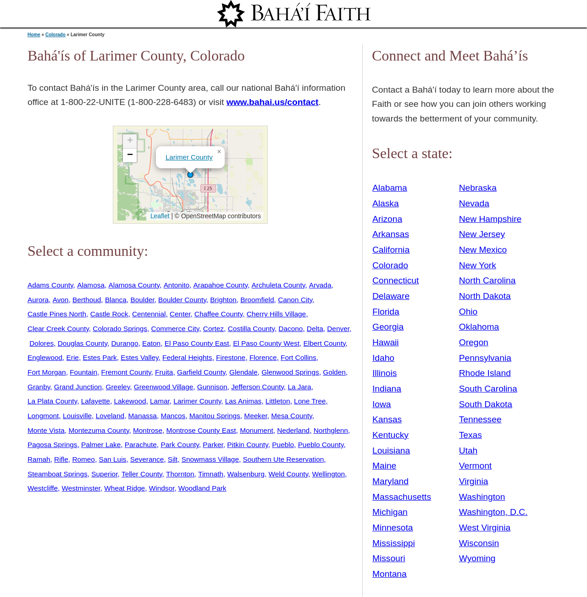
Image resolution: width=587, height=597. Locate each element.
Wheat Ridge (124, 488)
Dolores (41, 343)
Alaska (385, 203)
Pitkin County (247, 444)
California (391, 249)
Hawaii (385, 342)
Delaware (391, 296)
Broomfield (257, 300)
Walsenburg (246, 474)
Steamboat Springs (58, 474)
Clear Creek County (58, 328)
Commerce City (175, 328)
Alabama (389, 188)
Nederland (293, 430)
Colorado (55, 34)
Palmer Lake (101, 444)
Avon (61, 300)
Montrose (147, 430)
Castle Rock (109, 314)
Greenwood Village (164, 387)
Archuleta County (278, 285)
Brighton (223, 300)
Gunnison (212, 387)
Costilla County (251, 328)
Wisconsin (479, 543)
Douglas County (82, 343)
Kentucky (390, 435)
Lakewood (130, 401)
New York (477, 265)
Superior (104, 474)
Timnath (210, 474)
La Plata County (52, 401)
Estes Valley (139, 357)
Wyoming (477, 558)
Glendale (243, 372)
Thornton (180, 474)
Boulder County (182, 300)
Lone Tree (310, 401)
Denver (338, 328)
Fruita (164, 372)
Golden (334, 372)
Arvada (320, 285)
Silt (172, 459)
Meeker (255, 416)
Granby (39, 387)
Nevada (474, 203)
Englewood (45, 357)
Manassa (142, 416)
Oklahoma (479, 327)
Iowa (381, 404)
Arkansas (390, 234)
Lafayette (95, 401)
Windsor (161, 488)
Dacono (290, 328)
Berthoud (86, 300)
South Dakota (485, 404)
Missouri (388, 558)
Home (34, 34)
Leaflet (159, 216)
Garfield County (201, 372)
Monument (256, 430)
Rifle (61, 459)
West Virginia (484, 527)
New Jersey (482, 234)
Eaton (151, 343)
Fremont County (126, 372)
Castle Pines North (57, 314)
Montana (389, 574)
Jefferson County (257, 387)
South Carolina (488, 388)
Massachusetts (401, 497)
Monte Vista (46, 430)
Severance (147, 459)
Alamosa (91, 285)
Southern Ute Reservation (283, 459)
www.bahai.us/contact (273, 102)
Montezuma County (98, 430)
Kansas (387, 419)
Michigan (390, 512)
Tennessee (480, 419)
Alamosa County (134, 285)
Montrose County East (201, 430)
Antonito (176, 285)
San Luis (112, 459)
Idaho (383, 358)
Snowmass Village (210, 459)
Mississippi (393, 543)
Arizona (387, 219)
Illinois (384, 373)
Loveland (110, 416)
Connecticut (395, 280)
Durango (124, 343)
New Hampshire (490, 219)
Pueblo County (321, 444)
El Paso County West (266, 343)
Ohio (468, 311)
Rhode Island (485, 373)
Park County (180, 444)
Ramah (39, 459)
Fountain (83, 372)
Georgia (388, 327)
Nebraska (478, 188)
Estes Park (99, 357)
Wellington (328, 474)
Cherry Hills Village (276, 314)
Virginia (473, 481)
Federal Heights (187, 357)
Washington (482, 497)
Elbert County (325, 343)
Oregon (473, 342)
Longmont (43, 416)
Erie (72, 357)
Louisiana (391, 450)
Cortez (213, 328)
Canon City (295, 300)
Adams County (50, 285)
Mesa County (291, 416)
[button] (190, 174)
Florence (263, 357)
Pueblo (283, 444)
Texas (470, 435)
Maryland (390, 481)
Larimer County (189, 157)
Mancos (173, 416)
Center (180, 314)
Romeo (83, 459)
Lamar (160, 401)
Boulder (142, 300)
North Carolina (487, 280)
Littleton (278, 401)
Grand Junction (78, 387)
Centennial (149, 314)
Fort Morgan (47, 372)
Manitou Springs (214, 416)
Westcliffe (43, 488)
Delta (315, 328)
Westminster (81, 488)
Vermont (475, 465)
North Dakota (485, 296)
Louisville (77, 416)
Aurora (38, 300)
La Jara (299, 387)
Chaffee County (218, 314)
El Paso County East (197, 343)
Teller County (142, 474)
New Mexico (483, 249)
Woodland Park (202, 488)
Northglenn (331, 430)
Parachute (141, 444)
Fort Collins (298, 357)
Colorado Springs (120, 328)
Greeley (118, 387)
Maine (384, 465)
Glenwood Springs (290, 372)
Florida (385, 311)
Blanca (116, 300)
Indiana (386, 388)
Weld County (289, 474)
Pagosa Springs (52, 444)
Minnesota (392, 527)
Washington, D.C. (493, 512)
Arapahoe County (221, 285)
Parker (213, 444)
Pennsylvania (485, 358)
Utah (468, 450)
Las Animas (243, 401)
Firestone (230, 357)
